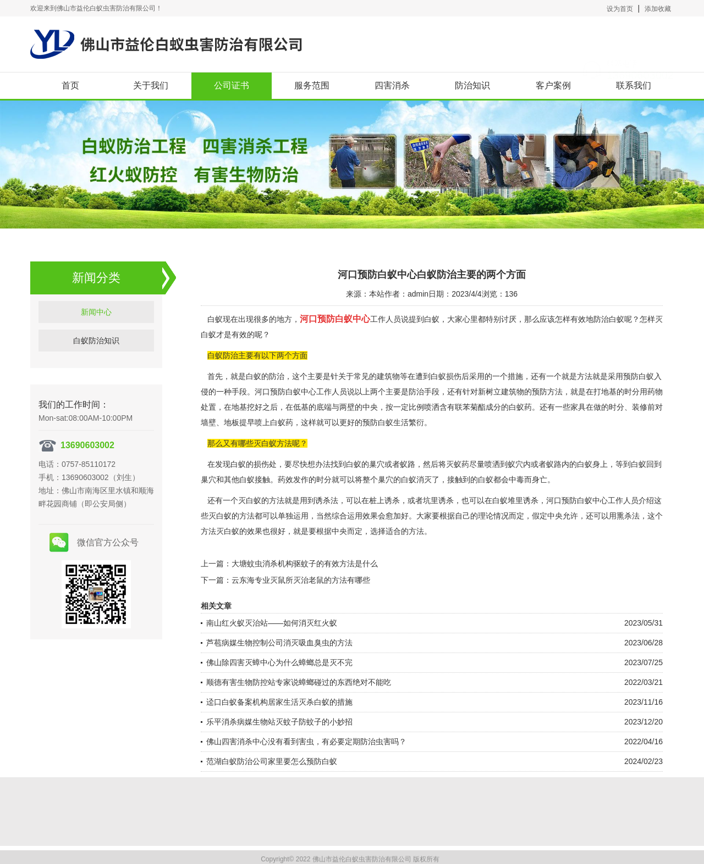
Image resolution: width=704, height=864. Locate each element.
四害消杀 (392, 85)
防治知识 (472, 85)
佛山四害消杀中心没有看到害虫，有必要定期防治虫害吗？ (306, 741)
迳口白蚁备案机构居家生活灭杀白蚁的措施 (279, 702)
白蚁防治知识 (96, 349)
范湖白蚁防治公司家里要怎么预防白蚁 (271, 761)
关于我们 (150, 85)
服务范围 (311, 85)
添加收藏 (658, 9)
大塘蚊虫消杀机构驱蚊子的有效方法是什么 (305, 563)
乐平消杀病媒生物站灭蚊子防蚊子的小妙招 (279, 721)
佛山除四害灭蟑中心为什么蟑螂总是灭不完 (279, 662)
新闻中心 (96, 321)
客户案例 (553, 85)
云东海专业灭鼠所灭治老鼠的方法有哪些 (301, 580)
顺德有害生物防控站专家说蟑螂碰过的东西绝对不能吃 (298, 682)
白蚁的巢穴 (365, 464)
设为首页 (620, 9)
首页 (70, 85)
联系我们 (633, 85)
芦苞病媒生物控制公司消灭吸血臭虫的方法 (279, 642)
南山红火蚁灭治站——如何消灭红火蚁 (271, 622)
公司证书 (231, 85)
